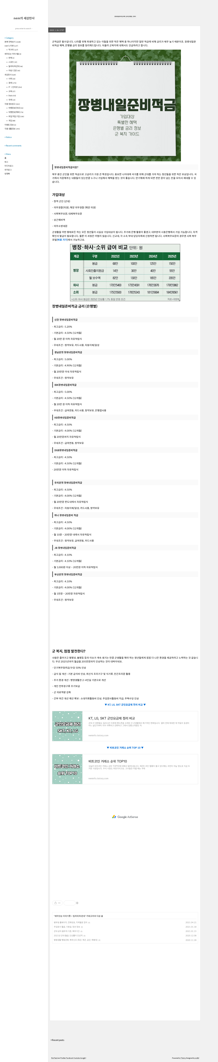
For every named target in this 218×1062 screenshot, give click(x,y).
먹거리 (13, 49)
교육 (11, 91)
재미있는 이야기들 (13, 53)
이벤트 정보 (10, 124)
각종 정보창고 (12, 103)
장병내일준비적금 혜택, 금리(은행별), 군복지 (125, 16)
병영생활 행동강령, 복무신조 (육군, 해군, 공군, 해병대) (76, 939)
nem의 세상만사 (24, 18)
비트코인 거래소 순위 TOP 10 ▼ (126, 747)
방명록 (7, 173)
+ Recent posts (57, 1040)
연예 (11, 57)
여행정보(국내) (15, 107)
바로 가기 (62, 240)
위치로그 (8, 169)
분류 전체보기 (13, 41)
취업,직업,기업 (16, 116)
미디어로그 (9, 165)
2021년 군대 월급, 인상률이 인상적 (68, 935)
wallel (197, 1058)
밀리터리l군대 (15, 66)
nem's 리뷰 (11, 45)
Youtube (77, 1058)
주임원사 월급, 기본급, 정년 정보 (67, 926)
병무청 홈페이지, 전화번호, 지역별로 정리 (70, 922)
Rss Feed (54, 1058)
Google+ (83, 1058)
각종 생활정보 (12, 128)
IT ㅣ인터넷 (15, 87)
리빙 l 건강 (14, 70)
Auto (12, 95)
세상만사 (10, 74)
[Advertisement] (125, 625)
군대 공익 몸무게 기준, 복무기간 (67, 931)
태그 (6, 161)
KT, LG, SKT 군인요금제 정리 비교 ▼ (126, 704)
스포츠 (12, 62)
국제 (11, 99)
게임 (11, 120)
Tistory (183, 1058)
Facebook (69, 1058)
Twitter (63, 1058)
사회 (11, 78)
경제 (12, 82)
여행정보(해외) (15, 112)
